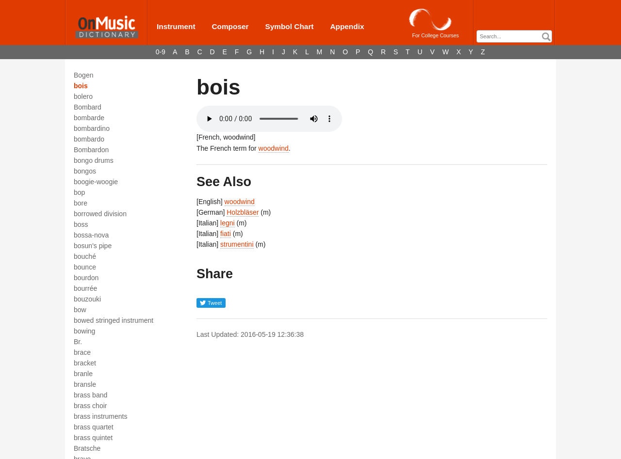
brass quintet (93, 438)
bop (79, 192)
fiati (225, 233)
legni (227, 223)
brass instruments (100, 416)
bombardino (92, 128)
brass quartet (94, 427)
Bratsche (87, 448)
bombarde (89, 118)
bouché (85, 256)
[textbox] (516, 36)
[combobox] (514, 36)
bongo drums (94, 160)
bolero (83, 96)
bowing (84, 331)
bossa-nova (91, 235)
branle (83, 374)
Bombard (87, 107)
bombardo (89, 139)
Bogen (83, 75)
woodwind (274, 148)
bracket (85, 363)
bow (80, 310)
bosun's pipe (93, 246)
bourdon (86, 278)
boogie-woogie (96, 182)
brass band (90, 395)
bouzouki (87, 299)
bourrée (85, 288)
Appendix (347, 26)
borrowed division (100, 214)
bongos (85, 171)
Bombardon (91, 150)
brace (82, 352)
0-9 (160, 52)
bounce (85, 267)
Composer (230, 26)
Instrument (176, 26)
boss (81, 224)
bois (81, 86)
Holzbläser (243, 212)
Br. (78, 342)
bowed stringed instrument (113, 320)
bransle (85, 384)
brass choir (90, 406)
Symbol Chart (289, 26)
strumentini (236, 244)
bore (80, 203)
